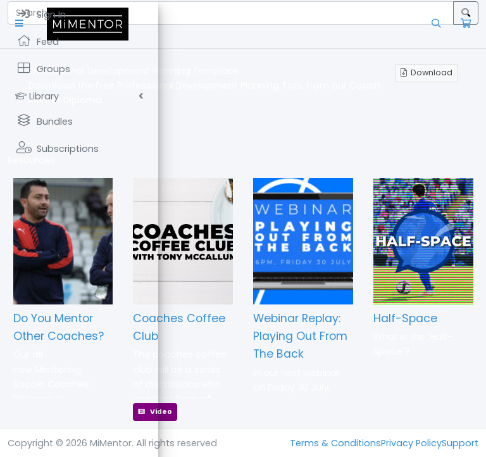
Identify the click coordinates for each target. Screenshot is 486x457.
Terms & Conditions (335, 443)
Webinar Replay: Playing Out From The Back (300, 336)
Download (426, 72)
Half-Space (405, 318)
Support (460, 443)
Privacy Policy (411, 443)
